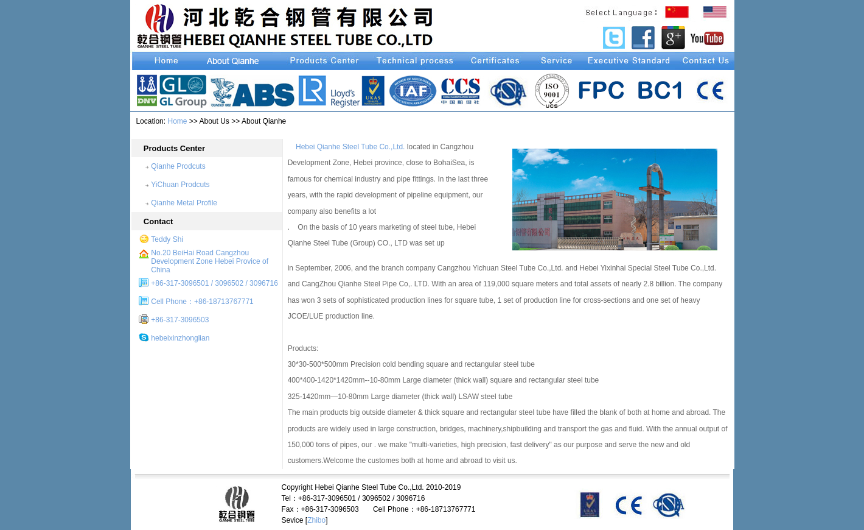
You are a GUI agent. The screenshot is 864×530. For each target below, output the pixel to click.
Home (177, 121)
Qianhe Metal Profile (184, 203)
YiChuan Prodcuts (180, 184)
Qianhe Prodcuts (178, 166)
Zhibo (316, 520)
